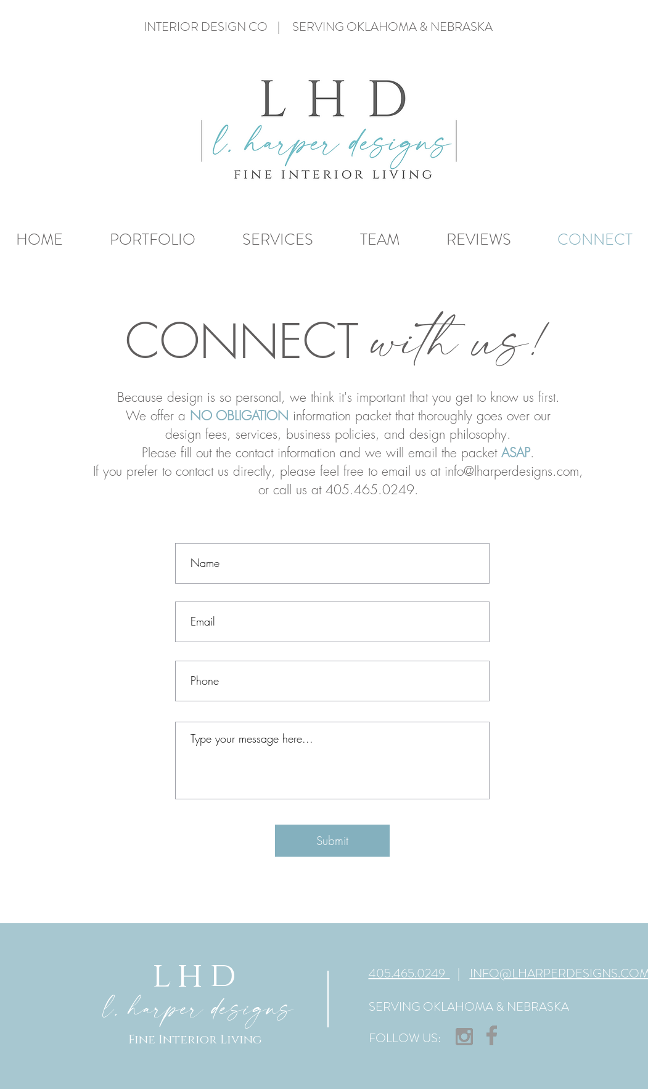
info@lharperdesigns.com (512, 471)
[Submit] (332, 841)
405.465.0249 (409, 973)
